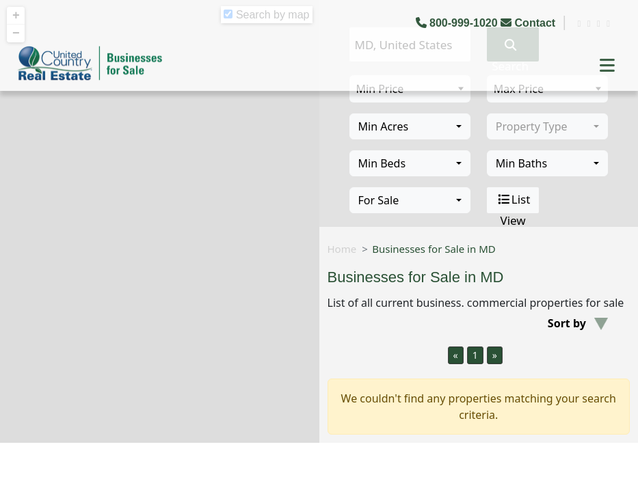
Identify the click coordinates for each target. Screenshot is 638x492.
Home (342, 249)
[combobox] (409, 126)
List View (513, 200)
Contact (529, 23)
